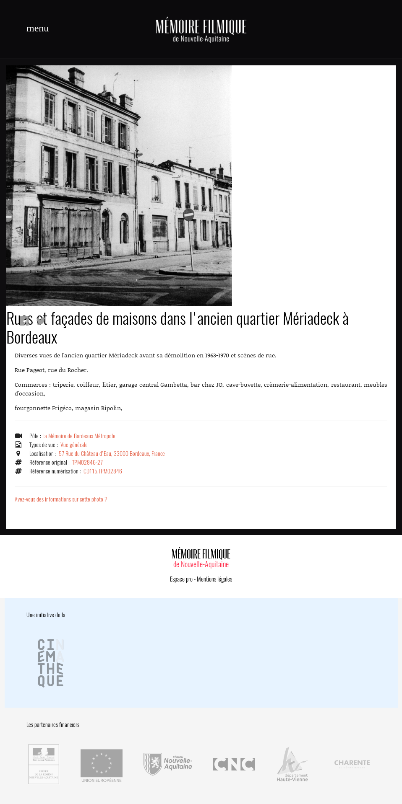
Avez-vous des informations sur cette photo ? (61, 499)
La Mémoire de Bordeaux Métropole (78, 436)
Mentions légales (214, 579)
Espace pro (181, 579)
